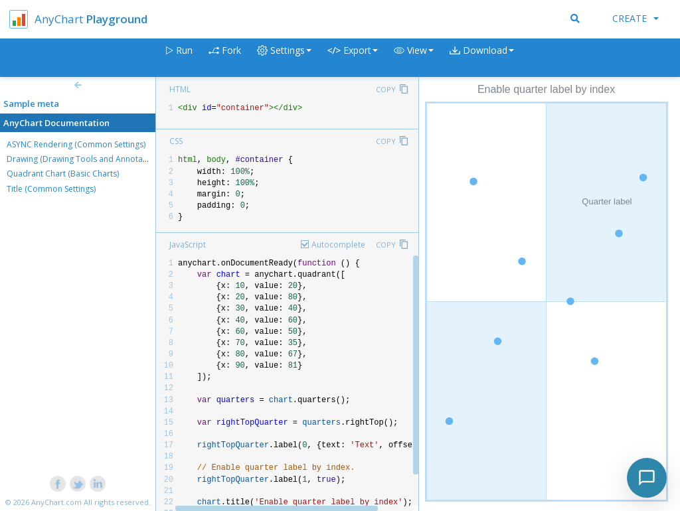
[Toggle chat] (647, 478)
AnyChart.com (56, 502)
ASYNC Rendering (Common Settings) (76, 144)
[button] (414, 58)
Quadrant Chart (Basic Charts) (63, 173)
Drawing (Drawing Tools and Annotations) (85, 159)
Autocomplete (338, 244)
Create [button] (635, 18)
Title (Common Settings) (51, 188)
